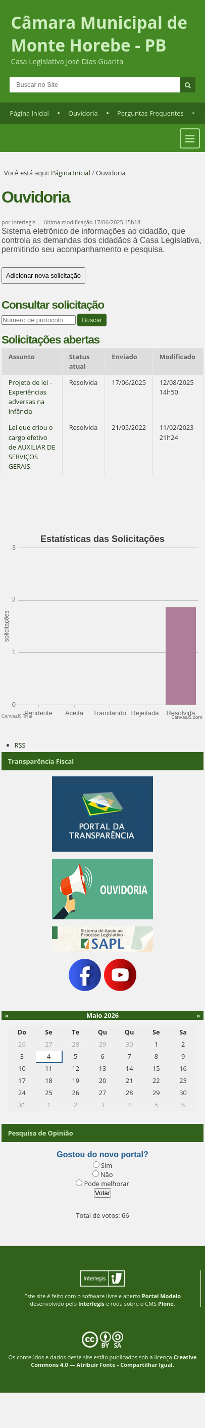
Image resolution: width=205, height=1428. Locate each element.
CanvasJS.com (186, 717)
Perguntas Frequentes (150, 113)
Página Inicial (29, 113)
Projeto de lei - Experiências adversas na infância (30, 397)
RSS (20, 745)
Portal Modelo (161, 1296)
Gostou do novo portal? (102, 1154)
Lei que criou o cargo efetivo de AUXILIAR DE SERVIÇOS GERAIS (32, 447)
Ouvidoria (83, 113)
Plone (166, 1303)
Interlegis (91, 1303)
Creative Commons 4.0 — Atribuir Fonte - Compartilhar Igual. (113, 1360)
